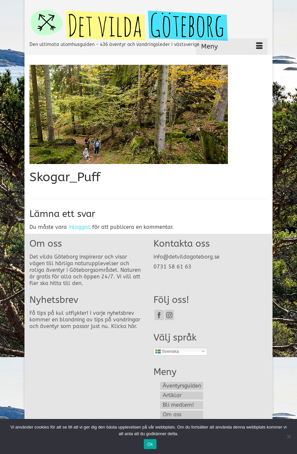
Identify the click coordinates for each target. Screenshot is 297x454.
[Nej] (288, 436)
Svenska (167, 351)
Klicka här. (124, 326)
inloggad (79, 227)
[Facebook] (159, 315)
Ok (150, 444)
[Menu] (232, 46)
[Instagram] (169, 315)
